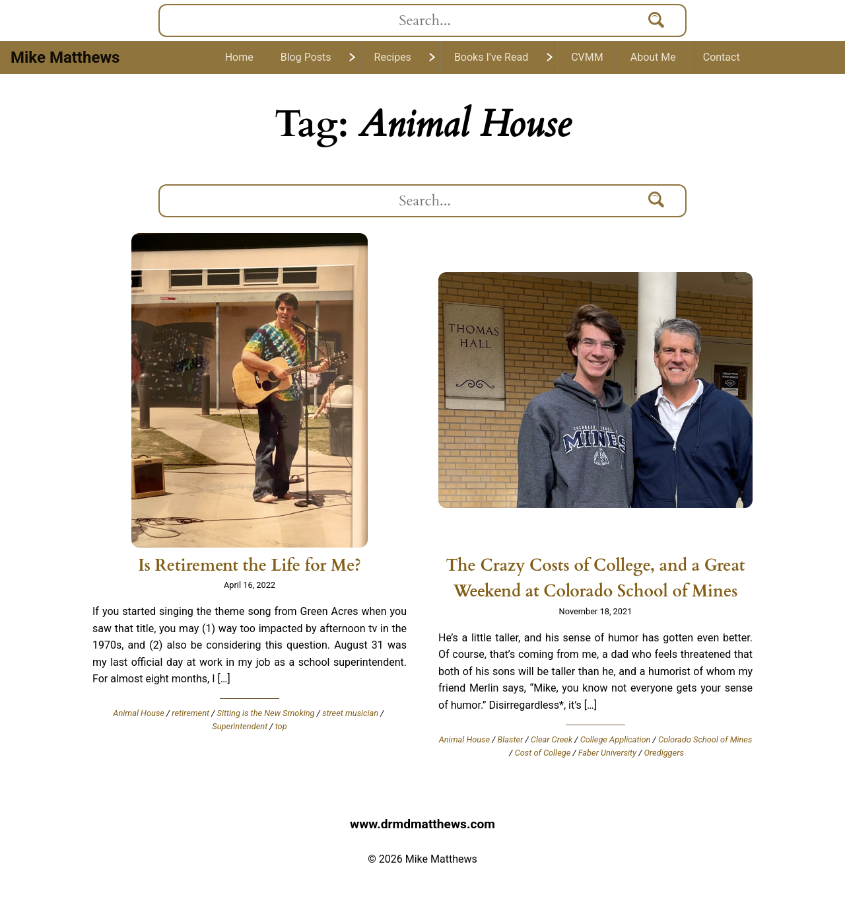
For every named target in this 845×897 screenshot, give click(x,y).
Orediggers (663, 753)
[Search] (657, 20)
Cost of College (543, 753)
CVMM (587, 57)
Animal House (138, 713)
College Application (615, 739)
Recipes (392, 57)
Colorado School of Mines (705, 739)
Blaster (511, 739)
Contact (721, 57)
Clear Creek (551, 739)
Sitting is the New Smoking (266, 713)
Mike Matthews (65, 57)
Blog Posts (306, 57)
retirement (190, 713)
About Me (653, 57)
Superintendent (239, 726)
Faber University (607, 753)
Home (239, 57)
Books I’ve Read (491, 57)
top (281, 726)
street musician (350, 713)
